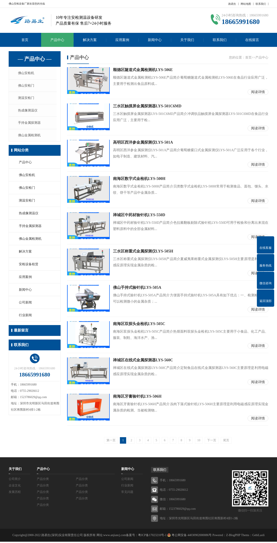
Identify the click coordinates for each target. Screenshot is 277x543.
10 (198, 441)
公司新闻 (25, 304)
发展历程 (15, 493)
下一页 (211, 441)
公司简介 (15, 480)
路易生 (232, 3)
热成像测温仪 (28, 111)
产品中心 (57, 40)
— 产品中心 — (35, 59)
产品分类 (43, 480)
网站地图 (246, 3)
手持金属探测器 (30, 124)
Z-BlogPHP (233, 536)
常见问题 (127, 493)
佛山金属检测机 (30, 137)
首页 (24, 40)
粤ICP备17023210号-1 (152, 536)
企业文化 (15, 486)
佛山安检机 (27, 73)
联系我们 (261, 3)
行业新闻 (25, 317)
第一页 (111, 441)
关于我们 (187, 40)
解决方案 (90, 40)
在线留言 (252, 40)
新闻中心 (155, 40)
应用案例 (122, 40)
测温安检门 (27, 98)
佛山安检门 (27, 86)
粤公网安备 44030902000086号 (191, 536)
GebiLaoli (258, 536)
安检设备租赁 (28, 266)
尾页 (226, 441)
